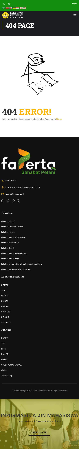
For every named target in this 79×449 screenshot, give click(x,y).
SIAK (3, 290)
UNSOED (5, 306)
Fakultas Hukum (8, 232)
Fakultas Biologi (7, 221)
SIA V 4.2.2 (5, 312)
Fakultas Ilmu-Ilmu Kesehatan (13, 253)
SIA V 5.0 (5, 317)
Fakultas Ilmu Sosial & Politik (13, 237)
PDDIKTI (4, 338)
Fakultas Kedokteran (10, 243)
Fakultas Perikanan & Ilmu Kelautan (16, 269)
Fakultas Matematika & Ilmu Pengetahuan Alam (21, 264)
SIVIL (3, 343)
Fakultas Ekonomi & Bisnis (12, 227)
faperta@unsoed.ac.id (12, 194)
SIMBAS (4, 301)
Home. (59, 119)
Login (74, 4)
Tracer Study (6, 375)
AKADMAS (5, 322)
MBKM (4, 359)
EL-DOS (4, 296)
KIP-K (3, 349)
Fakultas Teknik (7, 248)
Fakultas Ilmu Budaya (10, 259)
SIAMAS (4, 285)
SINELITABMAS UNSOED (11, 365)
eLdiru (4, 370)
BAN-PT (4, 354)
